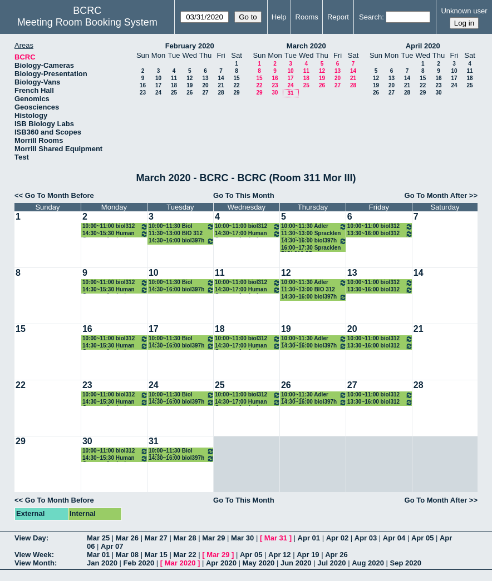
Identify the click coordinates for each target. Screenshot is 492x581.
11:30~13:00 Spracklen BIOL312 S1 (311, 233)
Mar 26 (127, 538)
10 (158, 78)
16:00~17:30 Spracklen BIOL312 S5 (311, 248)
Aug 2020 (368, 563)
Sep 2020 (405, 563)
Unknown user (464, 11)
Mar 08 (127, 554)
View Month (34, 563)
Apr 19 (308, 554)
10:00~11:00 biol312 (115, 226)
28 (221, 93)
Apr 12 (279, 554)
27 (205, 93)
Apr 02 (337, 538)
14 (221, 78)
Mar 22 (184, 554)
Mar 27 (156, 538)
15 (236, 78)
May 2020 (259, 563)
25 (174, 93)
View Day (30, 538)
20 (205, 85)
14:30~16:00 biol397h (181, 241)
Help (279, 17)
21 (221, 85)
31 (290, 93)
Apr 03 (366, 538)
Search (370, 17)
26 (189, 93)
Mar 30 (242, 538)
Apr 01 (309, 538)
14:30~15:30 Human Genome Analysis (115, 233)
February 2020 (189, 46)
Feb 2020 (139, 563)
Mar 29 (213, 538)
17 (158, 85)
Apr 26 (336, 554)
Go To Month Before (59, 195)
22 (236, 85)
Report (338, 17)
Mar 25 (98, 538)
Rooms (307, 17)
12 (189, 78)
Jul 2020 (331, 563)
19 (189, 85)
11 (174, 78)
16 (143, 85)
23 (143, 93)
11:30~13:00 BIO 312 (176, 233)
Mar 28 (184, 538)
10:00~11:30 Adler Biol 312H (314, 226)
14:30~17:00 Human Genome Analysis (248, 233)
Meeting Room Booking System (87, 22)
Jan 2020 (102, 563)
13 (205, 78)
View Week (33, 554)
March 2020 (306, 46)
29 (236, 93)
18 (174, 85)
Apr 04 (394, 538)
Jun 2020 (296, 563)
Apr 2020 (221, 563)
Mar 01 (98, 554)
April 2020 (423, 46)
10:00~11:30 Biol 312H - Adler (181, 226)
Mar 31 (275, 538)
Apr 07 (112, 546)
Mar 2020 (180, 563)
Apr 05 (422, 538)
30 (275, 93)
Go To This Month (243, 195)
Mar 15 (156, 554)
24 (158, 93)
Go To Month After (436, 195)
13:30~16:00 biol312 (380, 233)
